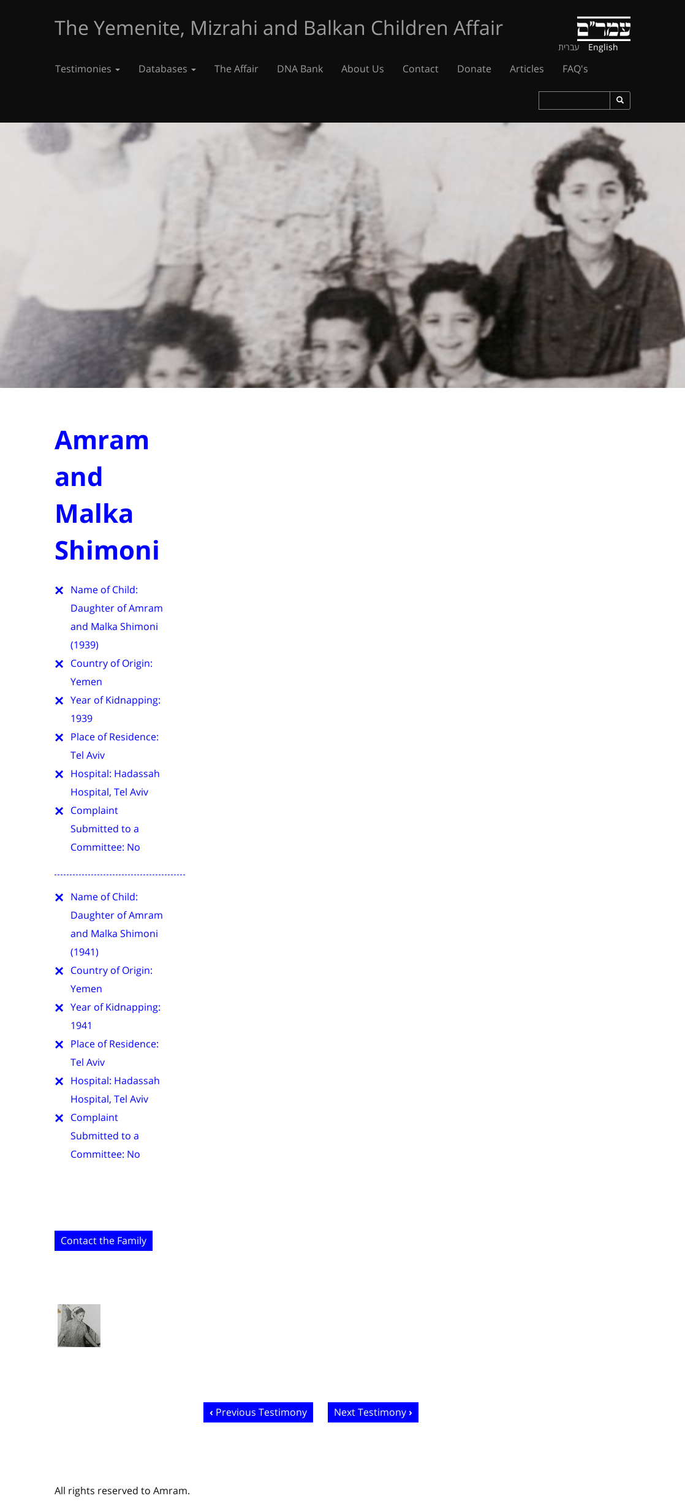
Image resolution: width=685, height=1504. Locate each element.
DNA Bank (300, 68)
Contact (421, 68)
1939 (81, 718)
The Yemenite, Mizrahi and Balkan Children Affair (279, 27)
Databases (167, 68)
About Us (362, 68)
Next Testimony (370, 1412)
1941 (81, 1025)
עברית (569, 47)
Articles (527, 68)
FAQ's (575, 68)
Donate (474, 68)
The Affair (236, 68)
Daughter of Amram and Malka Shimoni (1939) (116, 626)
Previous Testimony (261, 1412)
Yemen (86, 681)
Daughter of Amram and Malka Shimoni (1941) (116, 933)
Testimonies (87, 68)
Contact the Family (103, 1240)
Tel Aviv (87, 755)
